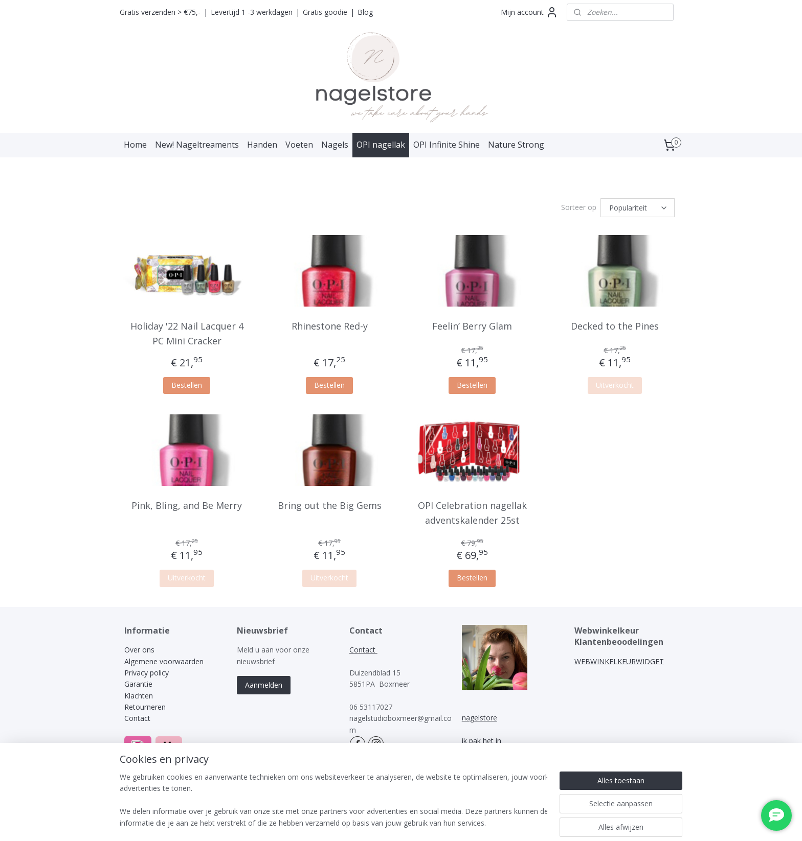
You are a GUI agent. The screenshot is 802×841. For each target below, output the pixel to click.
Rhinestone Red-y (330, 324)
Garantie (138, 682)
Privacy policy (146, 671)
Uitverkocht (615, 383)
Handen (262, 144)
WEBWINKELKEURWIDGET (619, 660)
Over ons (139, 648)
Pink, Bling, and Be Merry (186, 504)
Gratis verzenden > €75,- (160, 12)
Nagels (334, 144)
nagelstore (479, 716)
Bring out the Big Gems (330, 504)
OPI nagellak (381, 144)
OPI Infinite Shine (446, 144)
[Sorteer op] (637, 207)
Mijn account (529, 12)
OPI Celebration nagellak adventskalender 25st (472, 511)
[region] (333, 800)
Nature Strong (516, 144)
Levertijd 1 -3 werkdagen (252, 12)
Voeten (299, 144)
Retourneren (145, 705)
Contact (137, 716)
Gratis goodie (325, 12)
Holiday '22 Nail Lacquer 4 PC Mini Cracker (186, 331)
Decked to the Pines (615, 324)
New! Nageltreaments (197, 144)
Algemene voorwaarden (164, 660)
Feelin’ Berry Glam (472, 324)
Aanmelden (263, 683)
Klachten (139, 694)
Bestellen (186, 383)
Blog (365, 12)
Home (135, 144)
